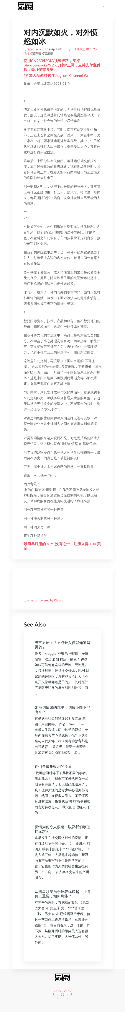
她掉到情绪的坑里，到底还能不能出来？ (62, 709)
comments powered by (43, 600)
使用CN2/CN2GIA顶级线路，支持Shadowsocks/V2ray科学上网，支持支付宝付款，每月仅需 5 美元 (62, 65)
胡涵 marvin (34, 49)
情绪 (26, 53)
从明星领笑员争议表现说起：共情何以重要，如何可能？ (62, 893)
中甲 (89, 49)
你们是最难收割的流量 (53, 766)
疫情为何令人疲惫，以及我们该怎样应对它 (62, 829)
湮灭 (95, 49)
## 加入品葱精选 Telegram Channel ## (56, 75)
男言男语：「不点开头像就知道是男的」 (62, 644)
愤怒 (82, 49)
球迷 (76, 49)
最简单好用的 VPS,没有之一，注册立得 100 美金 (62, 546)
